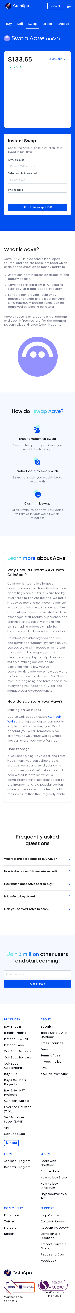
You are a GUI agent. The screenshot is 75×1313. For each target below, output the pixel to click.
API (6, 1128)
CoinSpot (18, 6)
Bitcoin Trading (15, 1033)
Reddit (9, 1234)
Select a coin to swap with (23, 173)
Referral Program (17, 1167)
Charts (63, 23)
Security (47, 1027)
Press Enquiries (52, 1043)
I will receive (15, 189)
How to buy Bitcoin (55, 1177)
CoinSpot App (14, 1134)
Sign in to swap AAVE (37, 207)
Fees (44, 1049)
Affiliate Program (17, 1161)
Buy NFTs (11, 1074)
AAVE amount (16, 159)
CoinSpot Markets (18, 1051)
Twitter (9, 1221)
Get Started (37, 983)
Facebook (11, 1215)
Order (47, 23)
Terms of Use (51, 1055)
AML (44, 1068)
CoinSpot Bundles (17, 1057)
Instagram (11, 1228)
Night (11, 1143)
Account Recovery (55, 1228)
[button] (37, 859)
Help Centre (50, 1215)
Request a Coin (52, 1254)
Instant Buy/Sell (16, 1039)
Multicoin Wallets (17, 1101)
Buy (9, 23)
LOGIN (55, 6)
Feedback (48, 1261)
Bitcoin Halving (52, 1171)
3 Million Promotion (55, 1074)
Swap (32, 23)
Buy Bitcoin (12, 1027)
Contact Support (54, 1221)
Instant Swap (14, 1045)
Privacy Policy (51, 1062)
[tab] (37, 859)
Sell (20, 23)
